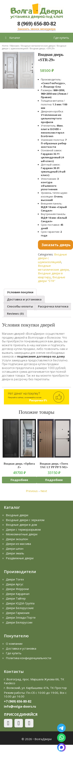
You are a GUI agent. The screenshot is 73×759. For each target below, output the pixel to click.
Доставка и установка (24, 299)
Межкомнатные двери (21, 534)
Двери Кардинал (17, 594)
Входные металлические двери (38, 45)
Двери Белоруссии (19, 622)
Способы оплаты (20, 306)
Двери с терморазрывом (23, 529)
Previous (32, 491)
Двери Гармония (17, 613)
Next (43, 491)
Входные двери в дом (21, 525)
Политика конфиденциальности (28, 658)
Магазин (14, 45)
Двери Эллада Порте (21, 617)
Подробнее (19, 480)
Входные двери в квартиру (50, 275)
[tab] (20, 292)
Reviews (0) (15, 313)
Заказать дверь (56, 244)
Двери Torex (15, 579)
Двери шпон (14, 548)
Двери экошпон (17, 539)
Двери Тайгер (16, 598)
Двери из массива (18, 544)
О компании (14, 643)
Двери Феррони (17, 589)
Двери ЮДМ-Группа (20, 603)
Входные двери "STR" (51, 279)
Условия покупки (20, 292)
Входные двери (17, 515)
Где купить (61, 38)
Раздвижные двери (19, 558)
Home (5, 45)
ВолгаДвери (43, 739)
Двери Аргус (14, 584)
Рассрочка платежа (53, 306)
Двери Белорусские (20, 608)
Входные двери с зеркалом (25, 520)
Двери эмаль (15, 553)
